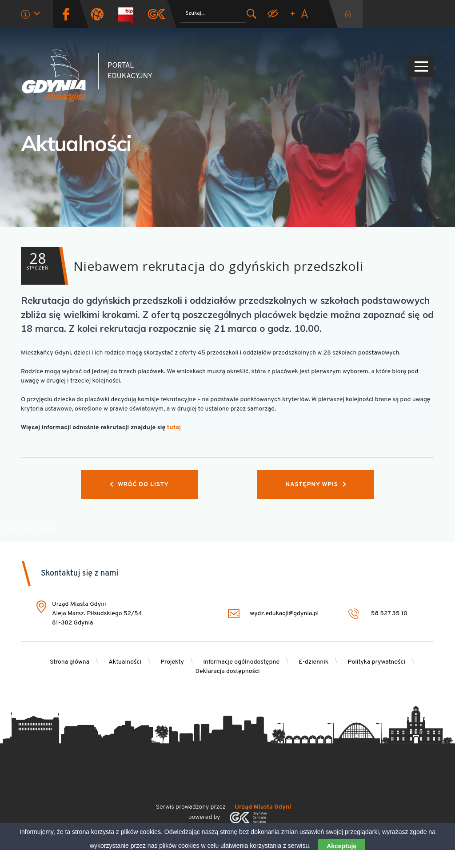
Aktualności (76, 143)
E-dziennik (313, 662)
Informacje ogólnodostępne (241, 662)
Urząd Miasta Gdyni (263, 807)
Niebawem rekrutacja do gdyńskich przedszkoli (192, 266)
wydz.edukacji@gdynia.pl (273, 613)
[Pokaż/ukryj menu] (420, 66)
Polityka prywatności (377, 662)
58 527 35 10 (377, 613)
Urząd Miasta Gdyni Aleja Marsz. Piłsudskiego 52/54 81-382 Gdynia (97, 614)
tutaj (174, 427)
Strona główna (69, 662)
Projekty (172, 662)
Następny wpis (315, 484)
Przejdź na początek (28, 528)
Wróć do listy (139, 484)
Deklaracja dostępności (227, 671)
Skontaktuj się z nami (79, 573)
